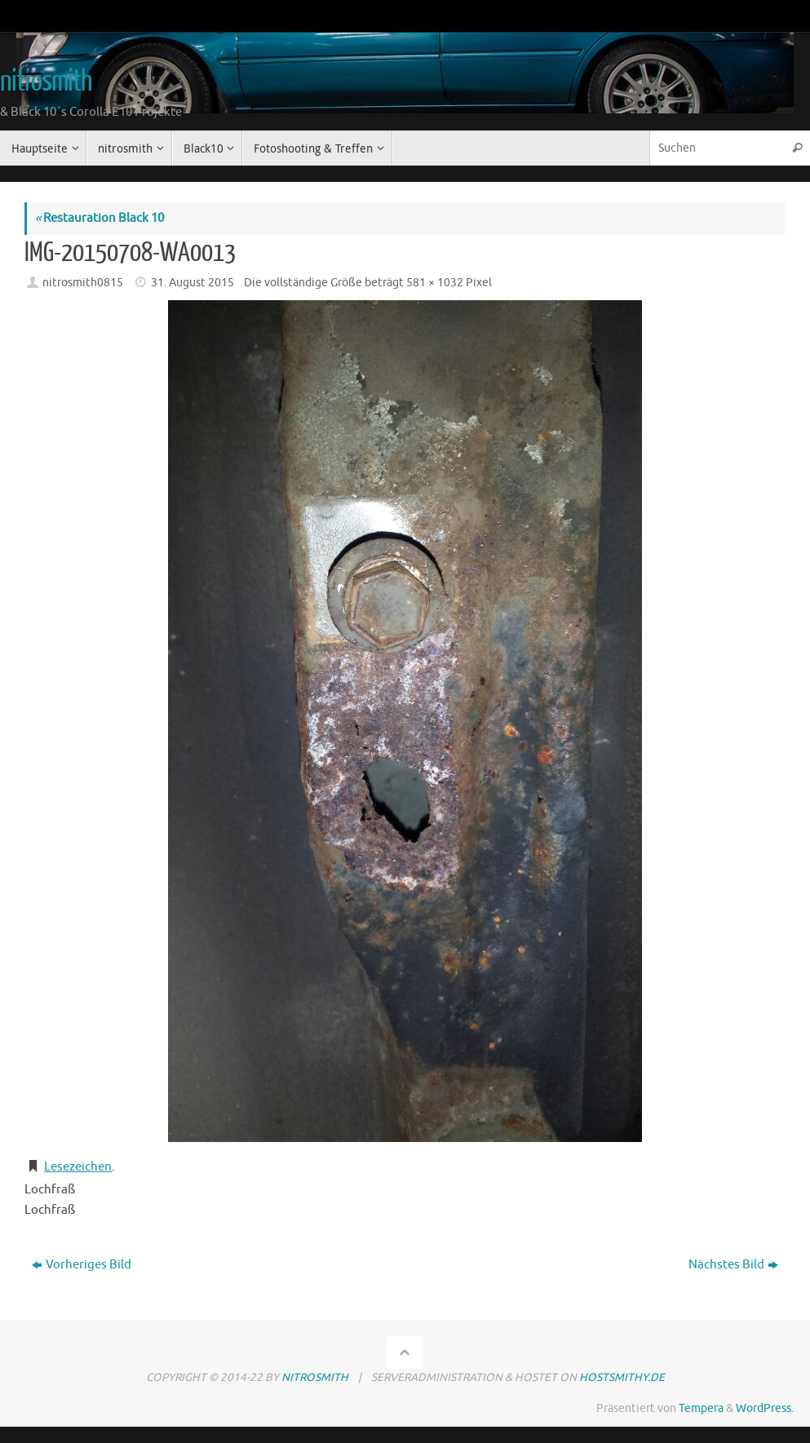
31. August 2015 (192, 283)
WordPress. (765, 1408)
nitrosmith (45, 81)
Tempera (701, 1408)
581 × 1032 (434, 283)
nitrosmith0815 (82, 283)
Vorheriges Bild (81, 1265)
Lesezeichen (78, 1167)
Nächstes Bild (733, 1265)
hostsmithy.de (622, 1377)
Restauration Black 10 (99, 218)
